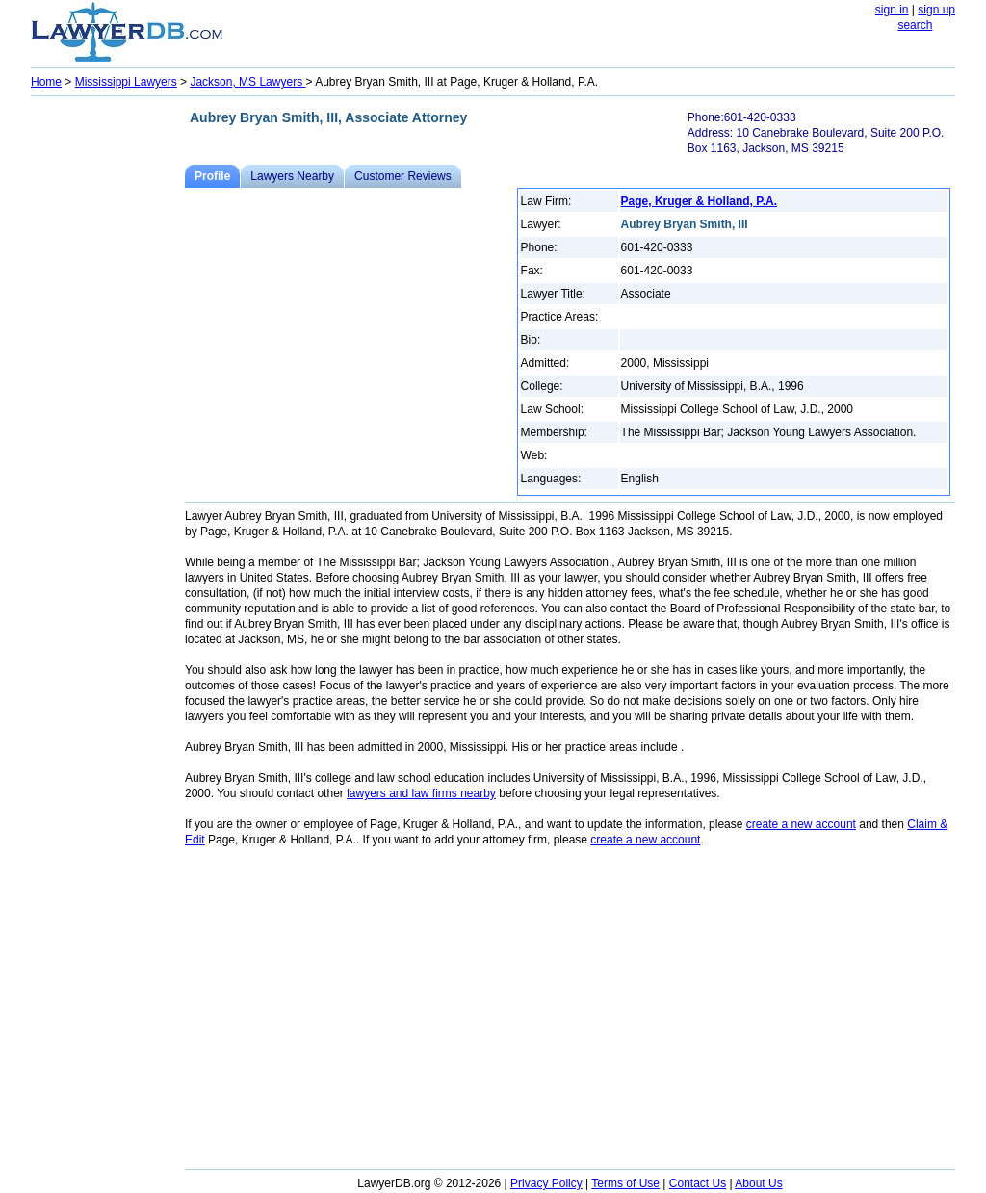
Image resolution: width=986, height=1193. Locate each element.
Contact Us (697, 1183)
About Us (758, 1183)
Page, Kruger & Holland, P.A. (699, 201)
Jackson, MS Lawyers (247, 82)
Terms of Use (625, 1183)
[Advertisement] (108, 391)
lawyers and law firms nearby (421, 793)
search (914, 25)
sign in (892, 9)
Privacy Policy (546, 1183)
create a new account (801, 824)
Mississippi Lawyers (126, 82)
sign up (936, 9)
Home (46, 82)
